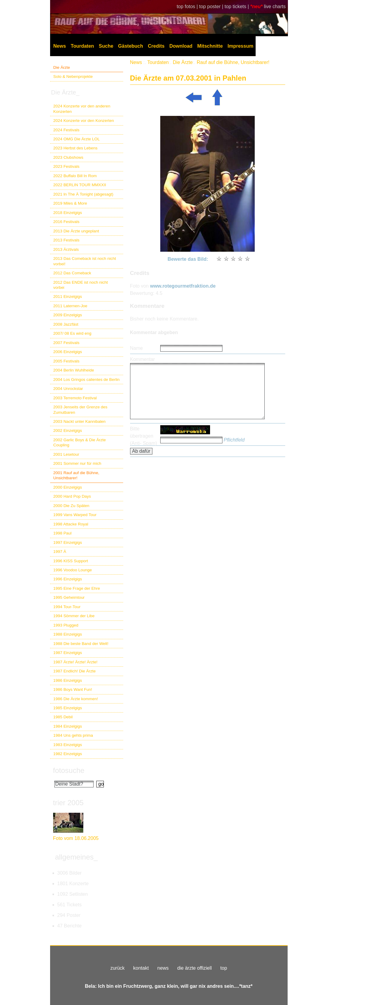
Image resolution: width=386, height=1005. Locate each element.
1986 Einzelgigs (67, 680)
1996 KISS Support (70, 561)
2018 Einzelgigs (67, 212)
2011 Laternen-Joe (70, 306)
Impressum (240, 46)
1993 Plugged (65, 625)
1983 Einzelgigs (67, 744)
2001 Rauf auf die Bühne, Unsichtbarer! (76, 475)
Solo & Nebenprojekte (73, 76)
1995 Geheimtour (69, 597)
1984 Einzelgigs (67, 726)
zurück (117, 968)
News (59, 46)
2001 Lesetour (66, 454)
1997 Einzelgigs (67, 542)
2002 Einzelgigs (67, 430)
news (162, 968)
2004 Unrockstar (68, 388)
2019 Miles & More (70, 203)
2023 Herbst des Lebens (75, 148)
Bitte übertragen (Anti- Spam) (143, 436)
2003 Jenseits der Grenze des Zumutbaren (80, 409)
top (223, 968)
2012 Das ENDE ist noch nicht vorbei (80, 285)
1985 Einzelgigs (67, 708)
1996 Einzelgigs (67, 579)
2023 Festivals (66, 166)
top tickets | (237, 6)
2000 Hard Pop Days (72, 496)
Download (180, 46)
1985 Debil (63, 717)
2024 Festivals (66, 130)
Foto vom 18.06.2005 (76, 838)
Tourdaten (82, 46)
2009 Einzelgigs (67, 315)
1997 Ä (59, 551)
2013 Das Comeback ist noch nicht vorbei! (84, 261)
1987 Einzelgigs (67, 652)
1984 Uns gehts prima (73, 735)
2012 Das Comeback (72, 273)
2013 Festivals (66, 240)
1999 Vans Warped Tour (75, 514)
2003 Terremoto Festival (75, 398)
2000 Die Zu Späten (71, 505)
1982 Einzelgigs (67, 753)
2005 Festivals (66, 361)
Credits (156, 46)
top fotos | (188, 6)
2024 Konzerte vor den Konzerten (83, 120)
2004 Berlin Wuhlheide (73, 370)
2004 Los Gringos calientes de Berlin (86, 379)
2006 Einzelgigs (67, 351)
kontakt (141, 968)
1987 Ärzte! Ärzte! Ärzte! (75, 662)
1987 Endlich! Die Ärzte (74, 671)
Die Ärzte (61, 67)
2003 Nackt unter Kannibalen (79, 421)
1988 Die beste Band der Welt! (81, 643)
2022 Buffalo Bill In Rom (75, 176)
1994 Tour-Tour (67, 607)
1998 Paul (62, 533)
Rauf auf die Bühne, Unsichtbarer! (233, 62)
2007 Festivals (66, 342)
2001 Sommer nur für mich (77, 463)
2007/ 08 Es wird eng (72, 333)
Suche (106, 46)
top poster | (212, 6)
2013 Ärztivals (66, 249)
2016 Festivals (66, 221)
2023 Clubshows (68, 157)
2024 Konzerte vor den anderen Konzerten (81, 108)
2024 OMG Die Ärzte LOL (76, 139)
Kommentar (142, 359)
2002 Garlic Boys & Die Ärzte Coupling (79, 442)
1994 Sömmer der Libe (74, 616)
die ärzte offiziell (194, 968)
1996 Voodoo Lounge (72, 570)
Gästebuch (130, 46)
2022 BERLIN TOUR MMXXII (79, 185)
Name (136, 348)
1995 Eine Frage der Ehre (76, 588)
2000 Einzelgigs (67, 487)
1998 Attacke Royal (70, 524)
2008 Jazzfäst (65, 324)
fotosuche (69, 770)
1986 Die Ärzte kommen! (75, 699)
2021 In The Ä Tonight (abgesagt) (83, 194)
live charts (275, 6)
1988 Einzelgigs (67, 634)
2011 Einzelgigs (67, 296)
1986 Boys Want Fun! (72, 689)
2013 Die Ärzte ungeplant (76, 231)
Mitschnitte (210, 46)
